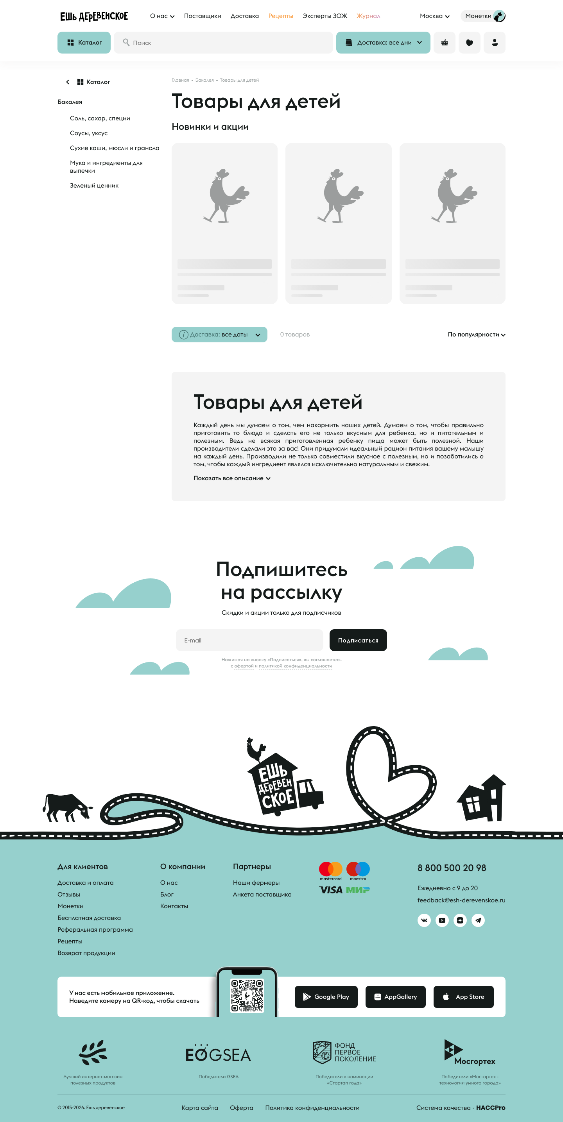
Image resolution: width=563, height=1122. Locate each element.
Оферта (241, 1107)
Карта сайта (199, 1107)
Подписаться (358, 640)
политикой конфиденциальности (295, 666)
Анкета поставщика (262, 894)
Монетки (70, 906)
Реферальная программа (95, 929)
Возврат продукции (86, 953)
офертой (244, 666)
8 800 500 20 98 (452, 867)
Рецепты (69, 941)
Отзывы (68, 894)
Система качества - (461, 1108)
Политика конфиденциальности (312, 1107)
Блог (167, 894)
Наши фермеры (256, 882)
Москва (431, 16)
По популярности (473, 334)
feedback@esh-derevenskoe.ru (462, 900)
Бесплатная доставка (89, 918)
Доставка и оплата (85, 882)
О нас (169, 882)
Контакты (174, 906)
